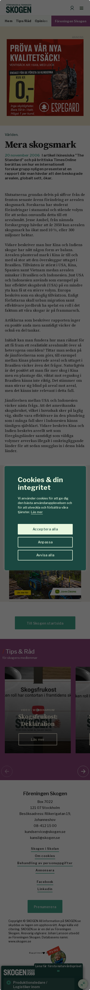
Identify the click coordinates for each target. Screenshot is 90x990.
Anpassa (45, 542)
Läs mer (37, 512)
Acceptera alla (45, 529)
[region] (45, 495)
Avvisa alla (45, 555)
